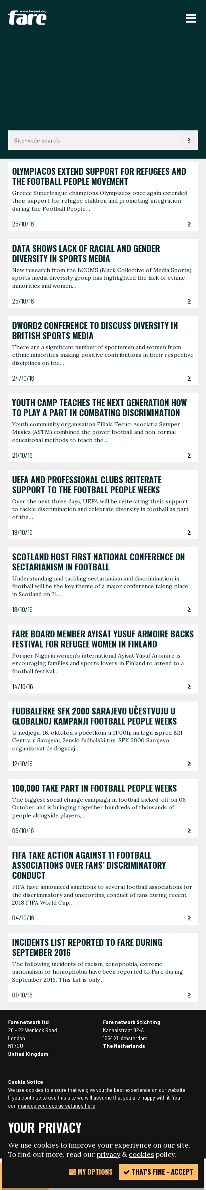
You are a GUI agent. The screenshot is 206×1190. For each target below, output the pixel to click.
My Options (91, 1172)
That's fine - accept (158, 1172)
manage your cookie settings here (56, 1105)
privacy (108, 1154)
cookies (141, 1154)
